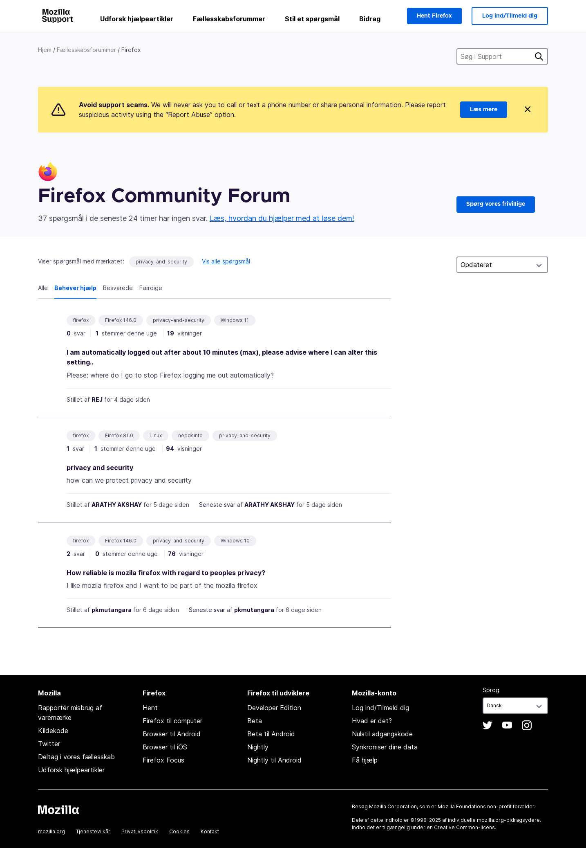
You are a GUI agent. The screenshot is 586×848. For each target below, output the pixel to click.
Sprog (491, 689)
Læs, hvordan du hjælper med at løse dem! (282, 218)
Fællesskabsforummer (229, 19)
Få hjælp (365, 760)
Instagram (527, 725)
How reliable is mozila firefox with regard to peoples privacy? (166, 573)
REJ (97, 399)
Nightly (257, 747)
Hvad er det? (372, 721)
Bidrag (369, 19)
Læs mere (483, 109)
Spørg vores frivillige (495, 204)
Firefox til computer (172, 721)
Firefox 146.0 (120, 320)
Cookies (179, 831)
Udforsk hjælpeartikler (136, 19)
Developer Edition (274, 708)
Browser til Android (172, 734)
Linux (156, 435)
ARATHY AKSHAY (117, 504)
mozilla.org (51, 831)
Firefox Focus (163, 760)
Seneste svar (217, 504)
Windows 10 (235, 541)
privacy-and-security (161, 262)
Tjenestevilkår (93, 831)
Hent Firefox (434, 16)
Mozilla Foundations (462, 806)
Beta (254, 721)
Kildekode (53, 731)
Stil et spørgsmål (312, 19)
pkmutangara (112, 609)
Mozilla (58, 809)
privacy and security (100, 467)
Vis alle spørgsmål (226, 261)
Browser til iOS (165, 747)
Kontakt (210, 831)
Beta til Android (271, 734)
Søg (539, 56)
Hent (150, 708)
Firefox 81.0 (119, 435)
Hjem (44, 49)
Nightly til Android (274, 760)
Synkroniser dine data (385, 747)
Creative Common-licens (464, 827)
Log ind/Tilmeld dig (509, 16)
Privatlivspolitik (139, 831)
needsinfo (190, 435)
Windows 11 (235, 320)
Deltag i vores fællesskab (76, 757)
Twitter (49, 744)
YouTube (507, 725)
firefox (81, 320)
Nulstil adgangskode (382, 734)
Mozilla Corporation (393, 806)
